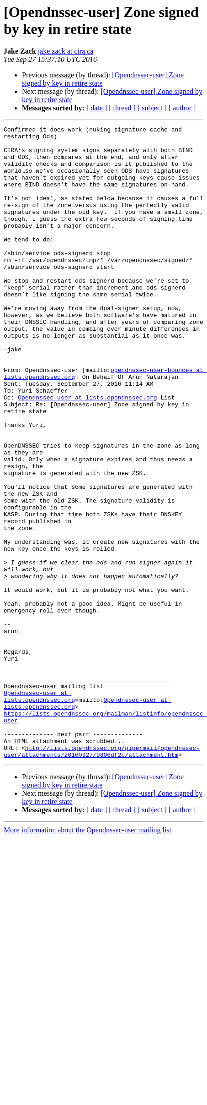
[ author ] (182, 108)
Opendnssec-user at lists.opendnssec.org (87, 452)
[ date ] (96, 108)
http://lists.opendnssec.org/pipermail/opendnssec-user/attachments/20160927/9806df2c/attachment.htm (102, 877)
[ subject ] (152, 108)
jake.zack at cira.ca (66, 51)
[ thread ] (122, 108)
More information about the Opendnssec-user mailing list (87, 956)
